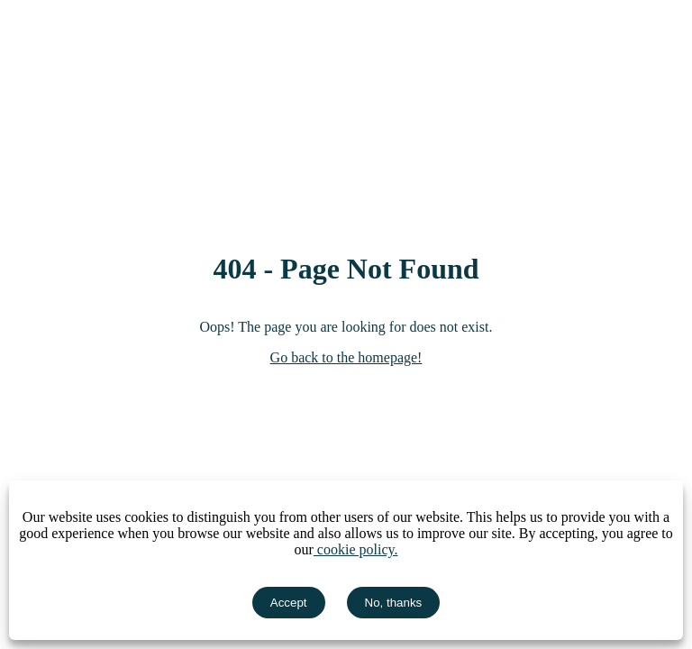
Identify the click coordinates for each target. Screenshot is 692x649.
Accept (288, 602)
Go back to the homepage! (346, 357)
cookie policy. (356, 549)
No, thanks (394, 602)
